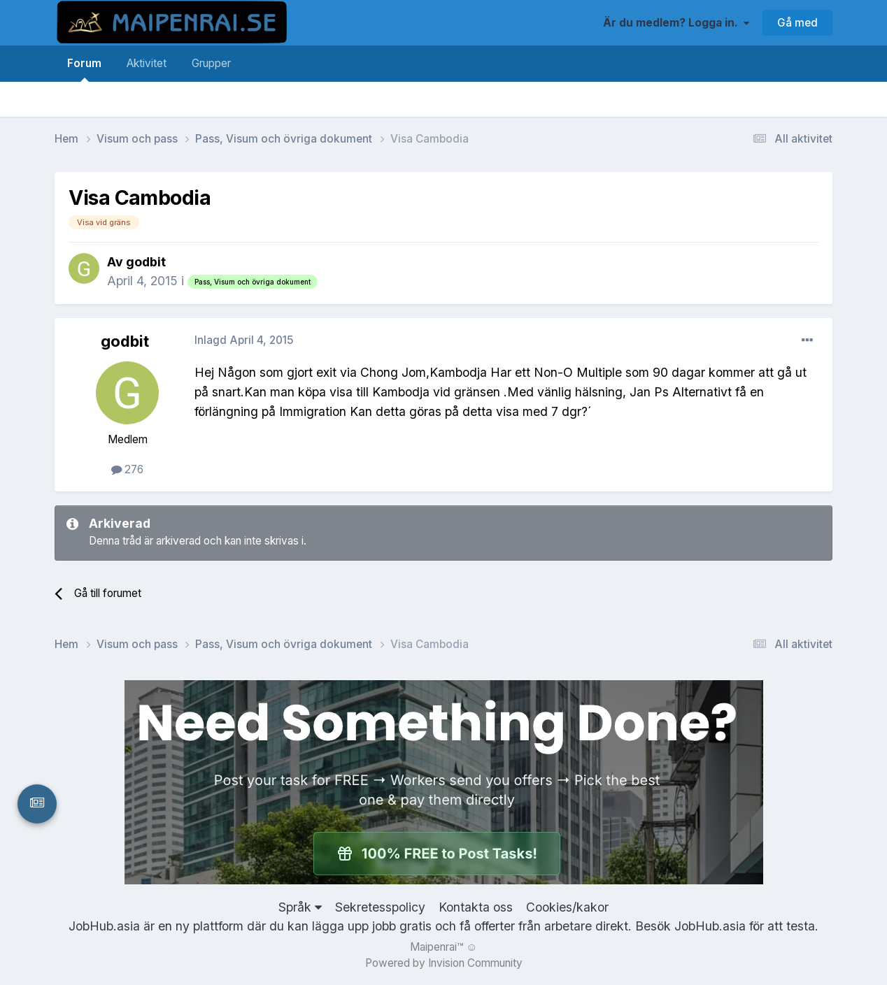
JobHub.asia (710, 926)
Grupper (211, 63)
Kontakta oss (476, 907)
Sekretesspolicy (380, 907)
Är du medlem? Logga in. (676, 22)
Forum (84, 69)
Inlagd (244, 340)
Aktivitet (146, 63)
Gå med (797, 22)
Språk (300, 907)
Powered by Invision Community (444, 963)
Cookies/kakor (567, 907)
